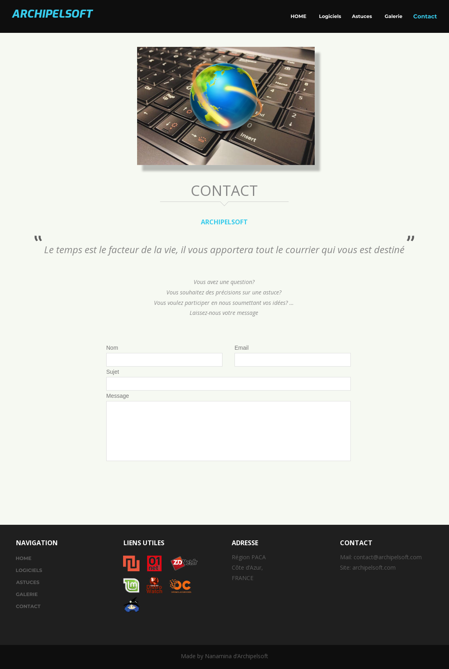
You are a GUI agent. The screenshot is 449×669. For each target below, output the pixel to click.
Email (242, 348)
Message (117, 396)
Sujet (112, 372)
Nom (112, 348)
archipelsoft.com (374, 567)
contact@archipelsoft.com (388, 557)
